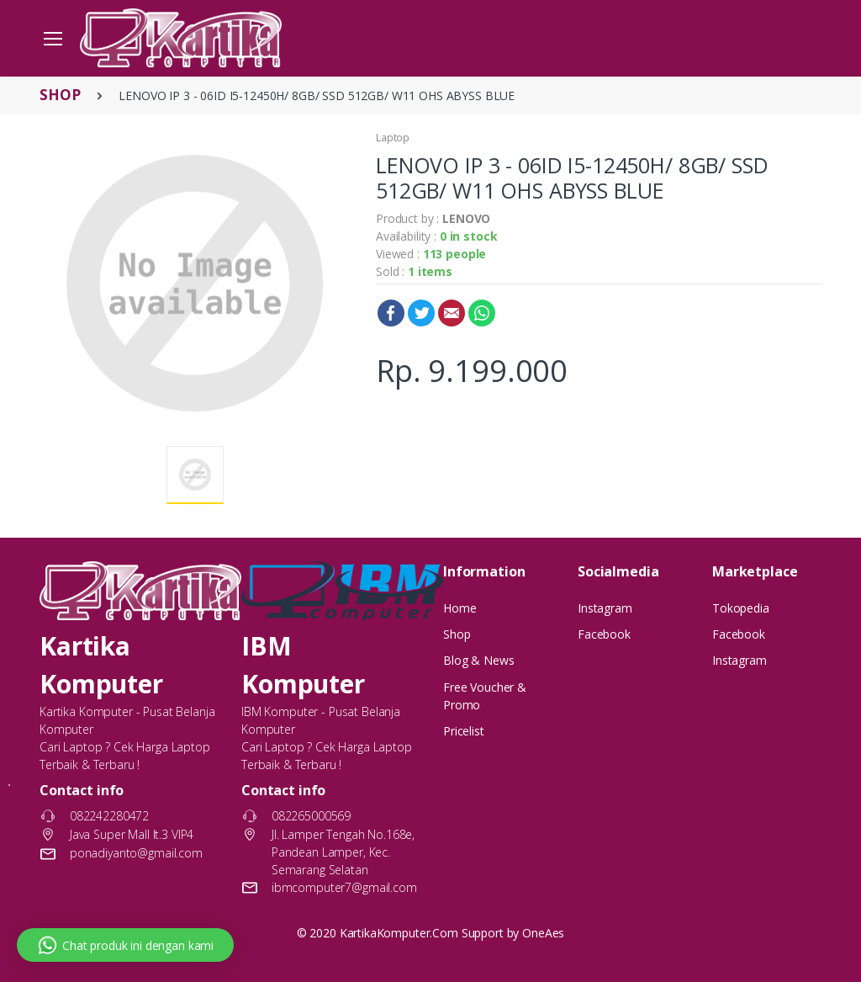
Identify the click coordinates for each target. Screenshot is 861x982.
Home (459, 608)
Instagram (605, 608)
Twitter (421, 313)
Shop (456, 634)
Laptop (392, 137)
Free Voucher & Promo (484, 696)
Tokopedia (740, 608)
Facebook (391, 313)
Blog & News (478, 660)
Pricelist (463, 731)
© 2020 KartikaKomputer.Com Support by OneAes (431, 933)
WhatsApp (481, 313)
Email (451, 313)
